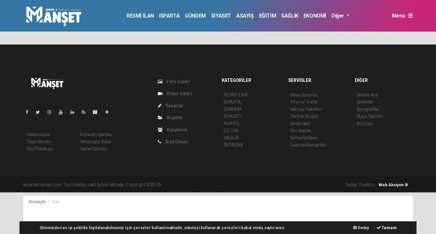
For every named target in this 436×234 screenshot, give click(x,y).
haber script (281, 184)
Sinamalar (300, 123)
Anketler (365, 102)
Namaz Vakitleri (306, 109)
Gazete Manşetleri (308, 145)
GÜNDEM (195, 16)
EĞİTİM (267, 16)
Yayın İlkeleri (39, 141)
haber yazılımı (175, 184)
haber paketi (203, 184)
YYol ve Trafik (304, 102)
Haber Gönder (94, 148)
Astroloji (365, 123)
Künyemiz (172, 129)
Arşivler (170, 117)
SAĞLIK (289, 16)
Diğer (338, 16)
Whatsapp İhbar (96, 141)
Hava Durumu (304, 95)
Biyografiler (368, 109)
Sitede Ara (367, 95)
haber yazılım (255, 184)
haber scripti (228, 184)
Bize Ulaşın (173, 141)
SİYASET (221, 16)
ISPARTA (169, 16)
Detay (361, 227)
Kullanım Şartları (96, 134)
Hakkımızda (38, 134)
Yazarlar (170, 105)
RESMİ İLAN (140, 16)
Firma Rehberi (304, 137)
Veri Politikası (40, 148)
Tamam (387, 227)
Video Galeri (175, 93)
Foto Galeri (174, 81)
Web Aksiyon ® (393, 184)
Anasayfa (38, 201)
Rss (55, 201)
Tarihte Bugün (304, 116)
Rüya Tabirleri (370, 116)
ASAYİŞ (245, 16)
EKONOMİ (315, 16)
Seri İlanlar (300, 130)
